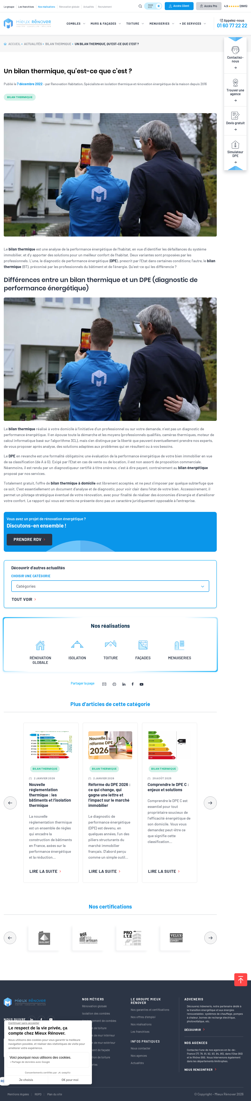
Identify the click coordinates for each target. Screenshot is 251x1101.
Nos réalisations (46, 6)
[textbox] (28, 586)
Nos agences (139, 1055)
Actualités (88, 6)
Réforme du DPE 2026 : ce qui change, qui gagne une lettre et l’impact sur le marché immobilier (109, 795)
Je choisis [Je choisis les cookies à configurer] (26, 1080)
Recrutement (105, 6)
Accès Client (179, 6)
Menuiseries (90, 1064)
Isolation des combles (96, 1013)
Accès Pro (208, 6)
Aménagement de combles (99, 1021)
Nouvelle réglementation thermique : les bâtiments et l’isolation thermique (50, 795)
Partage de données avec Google (31, 1062)
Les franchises (26, 6)
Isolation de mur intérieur (98, 1035)
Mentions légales (18, 1094)
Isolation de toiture (94, 1028)
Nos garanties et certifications (150, 1009)
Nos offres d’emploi (143, 1017)
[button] (210, 802)
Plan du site (54, 1094)
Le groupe (9, 6)
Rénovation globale (69, 6)
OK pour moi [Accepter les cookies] (70, 1080)
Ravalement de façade (96, 1050)
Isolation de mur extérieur (98, 1042)
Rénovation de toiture (96, 1057)
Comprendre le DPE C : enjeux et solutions (168, 787)
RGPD (38, 1094)
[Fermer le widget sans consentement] (23, 1023)
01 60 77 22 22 (232, 25)
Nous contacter (140, 1048)
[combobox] (110, 586)
